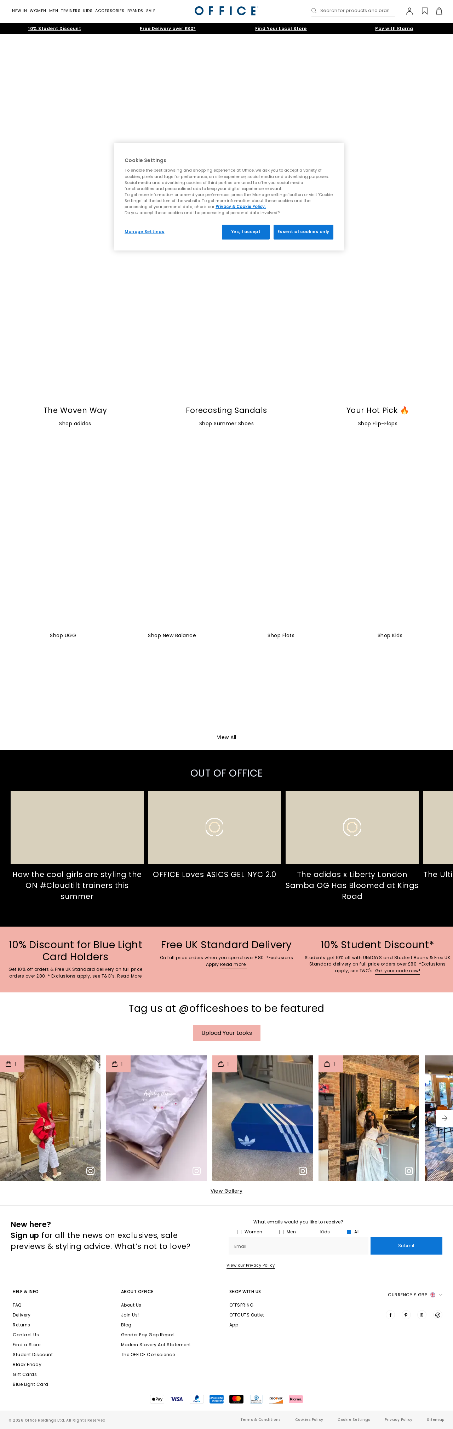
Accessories (110, 10)
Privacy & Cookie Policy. (241, 206)
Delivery (21, 1315)
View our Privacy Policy (250, 1265)
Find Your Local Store (281, 28)
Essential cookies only (303, 232)
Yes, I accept (245, 232)
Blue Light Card (30, 1384)
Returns (21, 1325)
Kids (87, 10)
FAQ (17, 1305)
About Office (137, 1292)
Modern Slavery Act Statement (156, 1345)
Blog (126, 1325)
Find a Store (26, 1345)
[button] (444, 1118)
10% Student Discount (54, 28)
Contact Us (26, 1335)
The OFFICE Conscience (148, 1355)
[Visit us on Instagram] (421, 1314)
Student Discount (33, 1355)
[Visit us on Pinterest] (406, 1314)
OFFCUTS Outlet (246, 1315)
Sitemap (436, 1419)
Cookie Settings (354, 1419)
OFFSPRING (241, 1305)
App (234, 1325)
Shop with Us (245, 1292)
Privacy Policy (399, 1419)
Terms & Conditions (260, 1419)
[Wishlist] (421, 11)
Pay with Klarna (394, 28)
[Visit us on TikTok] (437, 1314)
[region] (229, 196)
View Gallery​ (226, 1190)
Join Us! (130, 1315)
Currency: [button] (415, 1295)
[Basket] (435, 11)
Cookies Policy (309, 1419)
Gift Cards (25, 1374)
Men (53, 10)
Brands (135, 10)
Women (38, 10)
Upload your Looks (226, 1033)
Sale (151, 10)
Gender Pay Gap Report (148, 1335)
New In (19, 10)
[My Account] (406, 11)
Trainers (70, 10)
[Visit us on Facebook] (390, 1314)
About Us (131, 1305)
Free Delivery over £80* (168, 28)
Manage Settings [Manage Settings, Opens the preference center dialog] (145, 232)
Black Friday (27, 1364)
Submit (406, 1246)
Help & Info (26, 1292)
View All (226, 737)
